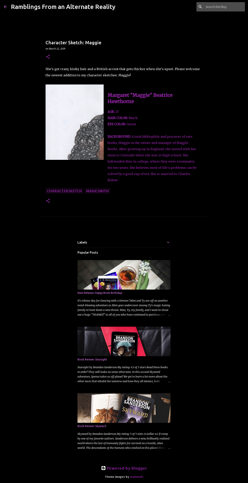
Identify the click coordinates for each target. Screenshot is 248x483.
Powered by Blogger (124, 468)
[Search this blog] (224, 6)
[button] (48, 57)
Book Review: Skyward (92, 426)
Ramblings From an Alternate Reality (63, 6)
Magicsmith (97, 191)
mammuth (136, 476)
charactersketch (64, 191)
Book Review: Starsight (92, 359)
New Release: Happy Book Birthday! (100, 292)
